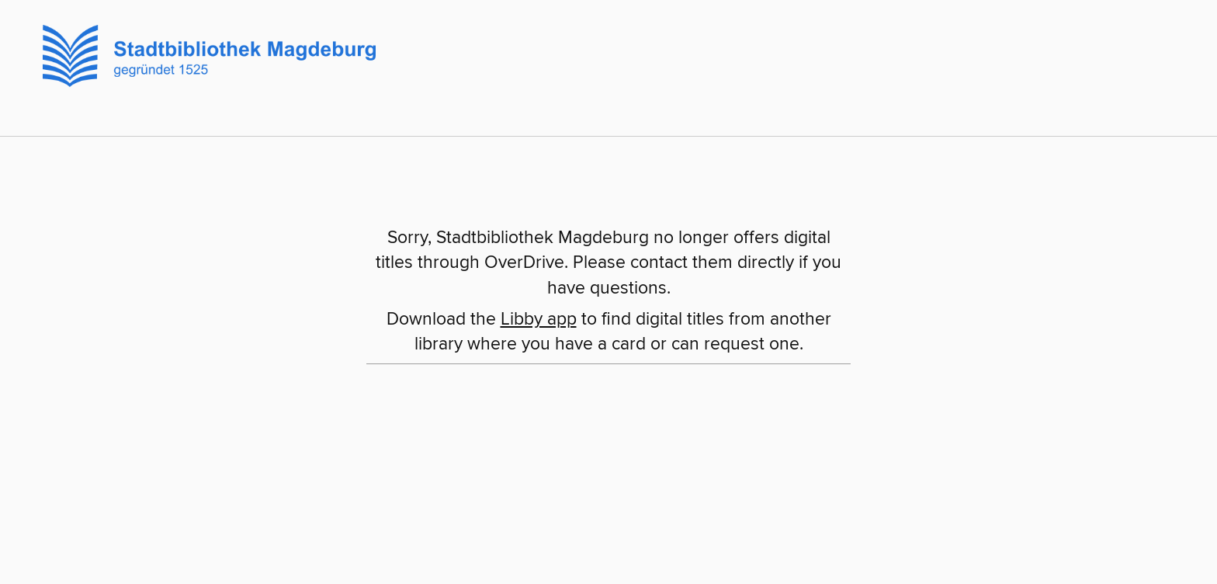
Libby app (539, 319)
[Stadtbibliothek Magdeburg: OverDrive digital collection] (203, 53)
